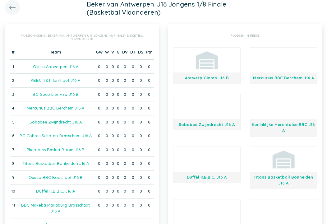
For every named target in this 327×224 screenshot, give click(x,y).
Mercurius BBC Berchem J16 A (55, 107)
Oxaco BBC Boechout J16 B (56, 177)
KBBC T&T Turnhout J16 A (55, 80)
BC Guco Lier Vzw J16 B (56, 94)
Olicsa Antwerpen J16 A (55, 66)
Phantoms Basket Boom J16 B (56, 149)
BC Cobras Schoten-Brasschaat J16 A (56, 135)
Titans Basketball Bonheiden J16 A (55, 163)
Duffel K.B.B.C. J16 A (55, 191)
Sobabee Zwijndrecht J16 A (56, 121)
